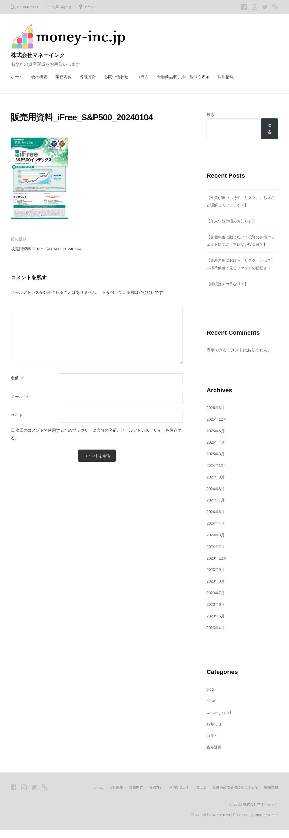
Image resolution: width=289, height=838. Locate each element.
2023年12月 (217, 566)
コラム (143, 76)
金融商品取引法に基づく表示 (183, 76)
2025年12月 (217, 427)
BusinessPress (265, 822)
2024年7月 (216, 508)
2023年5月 (216, 623)
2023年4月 (216, 635)
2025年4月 (216, 450)
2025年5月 (216, 438)
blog (210, 697)
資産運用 (215, 755)
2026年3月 (216, 415)
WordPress (217, 822)
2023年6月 (216, 612)
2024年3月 (216, 543)
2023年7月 (216, 600)
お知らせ (215, 732)
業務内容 (63, 76)
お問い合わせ (63, 7)
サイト (17, 415)
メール (19, 396)
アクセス (94, 7)
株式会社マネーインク (41, 55)
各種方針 (88, 76)
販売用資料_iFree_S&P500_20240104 (50, 248)
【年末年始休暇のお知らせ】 (233, 221)
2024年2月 (216, 554)
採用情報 (226, 76)
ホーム (17, 76)
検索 (211, 114)
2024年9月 (216, 485)
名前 (17, 378)
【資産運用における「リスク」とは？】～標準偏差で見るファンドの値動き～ (241, 268)
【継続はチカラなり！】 (229, 292)
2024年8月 (216, 496)
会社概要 (39, 76)
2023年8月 (216, 589)
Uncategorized (220, 720)
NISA (211, 708)
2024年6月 (216, 519)
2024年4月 (216, 531)
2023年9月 (216, 577)
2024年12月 (217, 473)
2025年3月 (216, 462)
